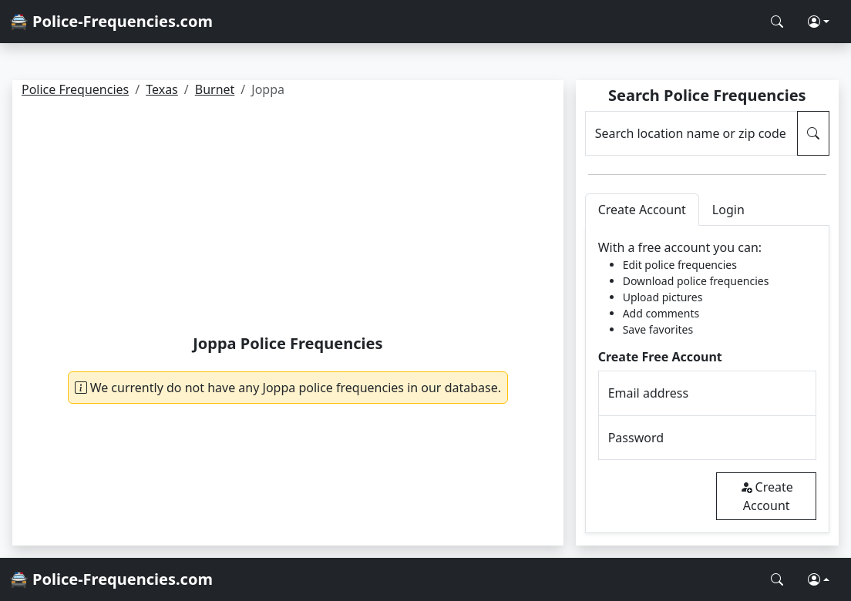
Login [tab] (728, 209)
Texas (162, 89)
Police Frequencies (75, 89)
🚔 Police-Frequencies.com (111, 21)
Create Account (766, 496)
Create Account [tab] (642, 209)
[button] (819, 21)
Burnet (215, 89)
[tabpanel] (707, 379)
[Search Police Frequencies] (777, 21)
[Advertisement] (288, 219)
